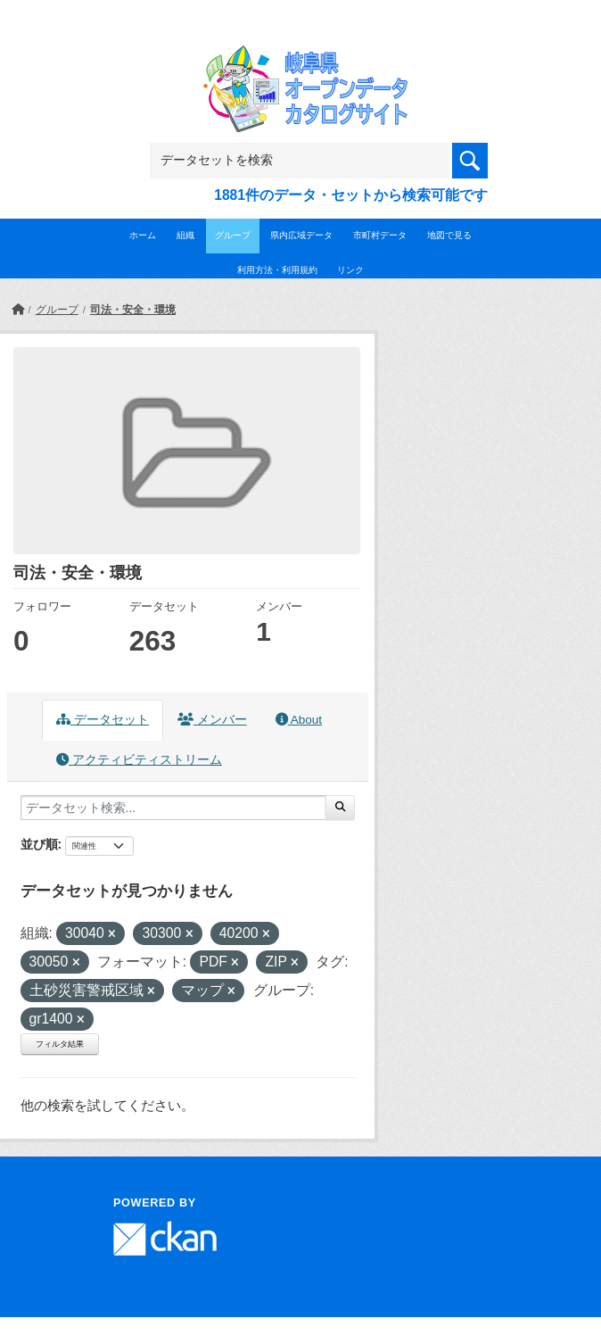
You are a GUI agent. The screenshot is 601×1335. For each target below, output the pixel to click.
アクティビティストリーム (139, 760)
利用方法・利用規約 (277, 270)
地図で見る (449, 235)
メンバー (212, 719)
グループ (233, 235)
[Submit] (340, 807)
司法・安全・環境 (133, 309)
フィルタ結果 (60, 1044)
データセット (102, 719)
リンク (350, 270)
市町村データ (380, 235)
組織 (185, 235)
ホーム (142, 235)
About (299, 719)
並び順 (39, 844)
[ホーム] (18, 309)
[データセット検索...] (173, 807)
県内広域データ (301, 235)
